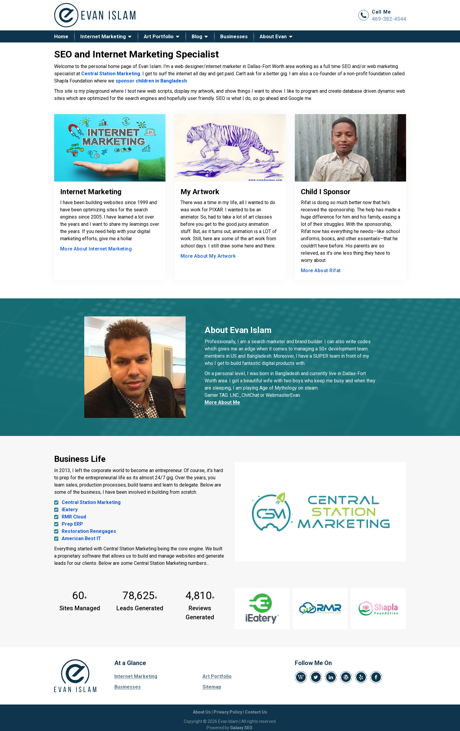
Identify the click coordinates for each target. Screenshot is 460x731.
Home (61, 36)
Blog (197, 36)
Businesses (234, 36)
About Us (202, 712)
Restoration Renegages (89, 531)
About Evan (273, 36)
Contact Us (256, 712)
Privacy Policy (228, 712)
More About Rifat (321, 270)
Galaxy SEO (241, 727)
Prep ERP (72, 524)
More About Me (222, 402)
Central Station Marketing (110, 73)
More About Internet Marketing (96, 249)
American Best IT (81, 538)
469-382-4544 (389, 19)
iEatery (70, 509)
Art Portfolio (159, 36)
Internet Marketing (103, 36)
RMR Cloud (74, 517)
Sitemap (211, 687)
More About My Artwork (208, 256)
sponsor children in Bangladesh (151, 81)
